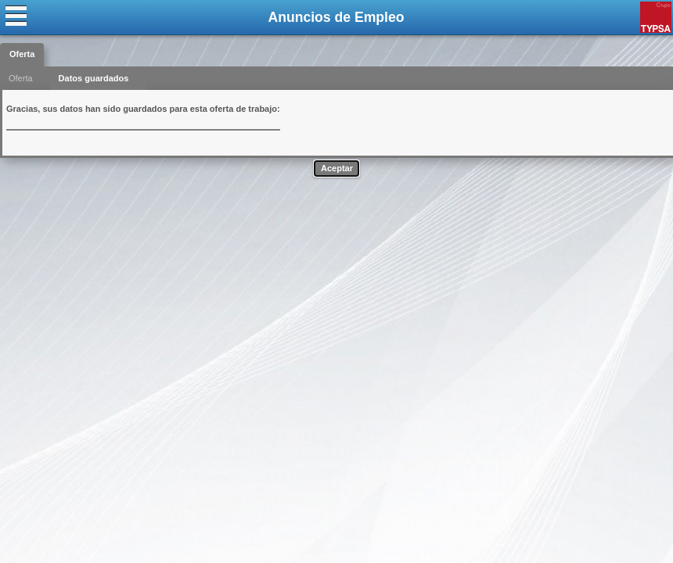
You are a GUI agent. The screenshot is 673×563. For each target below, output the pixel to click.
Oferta (21, 54)
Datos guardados (94, 78)
